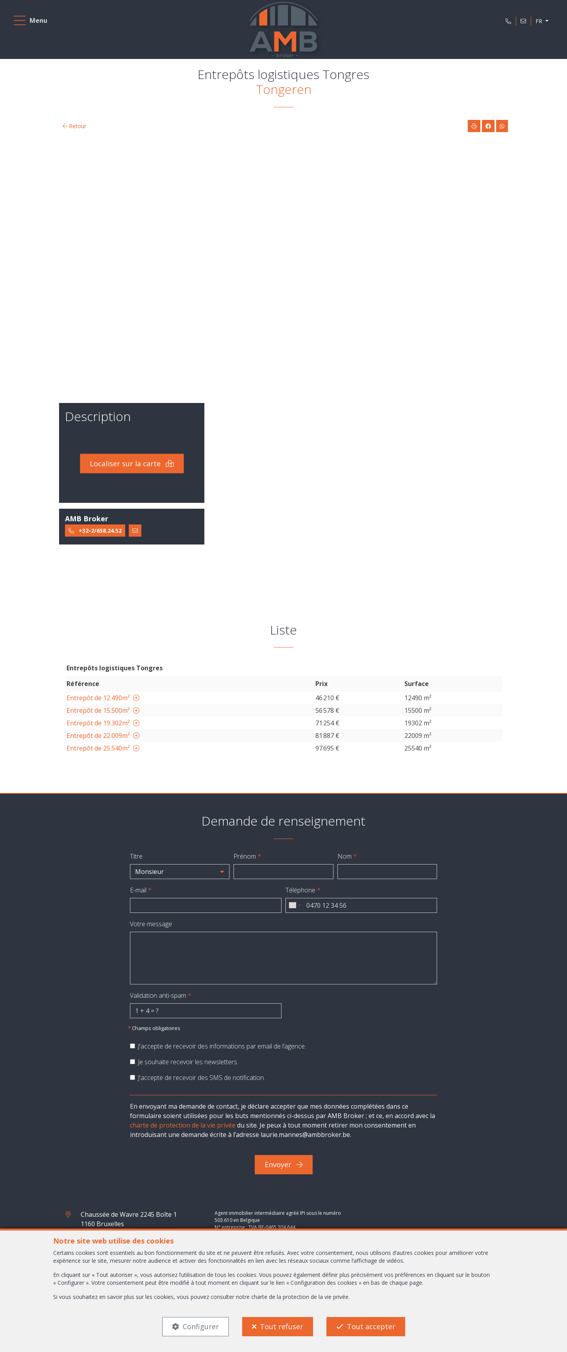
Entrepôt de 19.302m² (103, 723)
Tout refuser (281, 1326)
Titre (136, 856)
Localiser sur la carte (132, 463)
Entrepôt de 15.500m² (103, 710)
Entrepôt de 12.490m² (103, 697)
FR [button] (540, 21)
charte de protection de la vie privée (182, 1125)
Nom (347, 856)
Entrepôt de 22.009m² (103, 735)
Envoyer (284, 1164)
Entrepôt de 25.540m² (103, 748)
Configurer (201, 1326)
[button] (180, 871)
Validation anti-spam (160, 995)
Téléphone (303, 890)
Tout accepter (371, 1326)
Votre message (151, 924)
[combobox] (294, 905)
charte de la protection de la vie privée (299, 1296)
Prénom (247, 856)
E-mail (141, 890)
